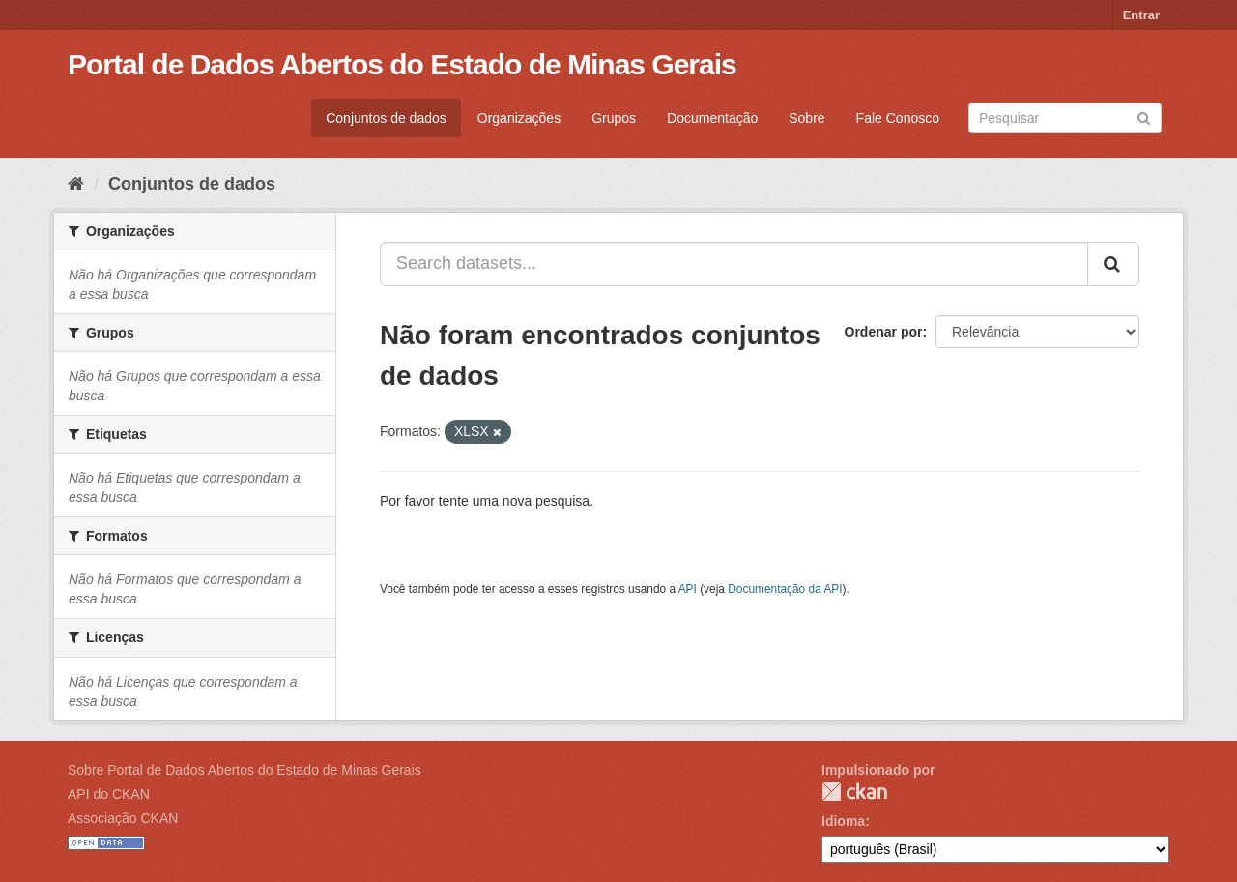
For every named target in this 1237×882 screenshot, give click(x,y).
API (687, 589)
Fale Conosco (897, 118)
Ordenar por (884, 331)
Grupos (613, 118)
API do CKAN (109, 794)
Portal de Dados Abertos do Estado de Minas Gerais (402, 64)
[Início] (76, 183)
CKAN (854, 791)
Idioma (843, 821)
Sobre (806, 118)
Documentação (712, 118)
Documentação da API (785, 589)
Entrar (1141, 15)
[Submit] (1144, 116)
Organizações (519, 118)
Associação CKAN (123, 818)
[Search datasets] (1065, 118)
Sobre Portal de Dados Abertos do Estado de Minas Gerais (244, 770)
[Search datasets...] (734, 264)
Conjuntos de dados (386, 118)
